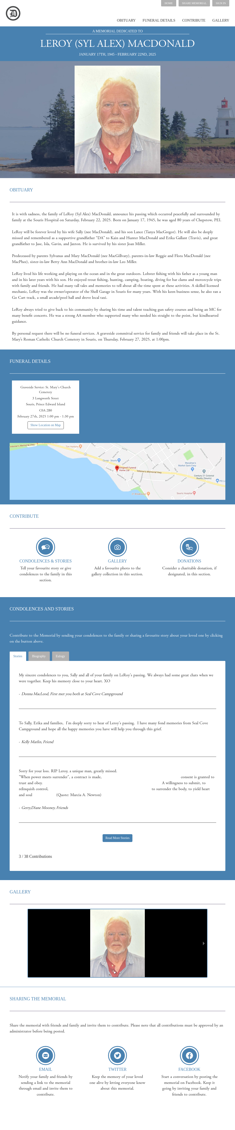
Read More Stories (118, 838)
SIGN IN (221, 3)
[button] (194, 3)
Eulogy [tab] (60, 656)
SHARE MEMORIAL (194, 3)
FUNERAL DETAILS (159, 20)
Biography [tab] (39, 656)
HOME (169, 3)
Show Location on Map (46, 425)
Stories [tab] (17, 656)
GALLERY (220, 20)
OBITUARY (126, 20)
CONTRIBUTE (193, 20)
